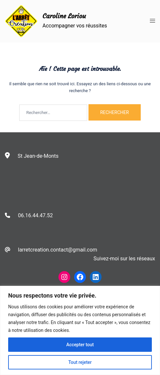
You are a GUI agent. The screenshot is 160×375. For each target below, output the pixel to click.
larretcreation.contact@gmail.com (57, 250)
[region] (80, 330)
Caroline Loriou (64, 16)
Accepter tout (80, 344)
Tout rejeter (80, 362)
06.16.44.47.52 (35, 215)
